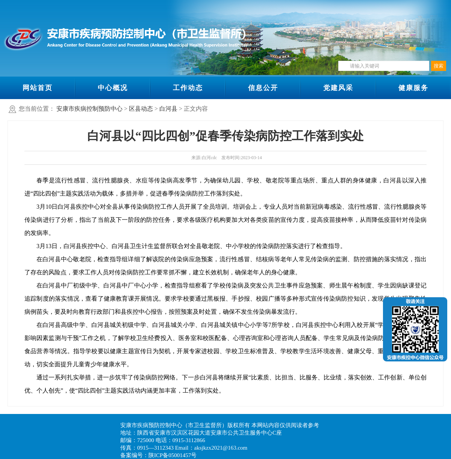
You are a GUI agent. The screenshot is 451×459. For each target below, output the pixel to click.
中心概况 (113, 88)
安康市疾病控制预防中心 (89, 108)
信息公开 (263, 88)
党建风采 (338, 88)
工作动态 (188, 88)
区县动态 (141, 108)
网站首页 (38, 88)
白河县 (168, 108)
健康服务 (413, 88)
